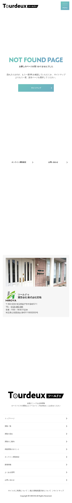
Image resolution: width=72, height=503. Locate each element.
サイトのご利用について (18, 491)
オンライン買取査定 (19, 162)
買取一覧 (8, 426)
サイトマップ (36, 88)
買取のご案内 (10, 441)
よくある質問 (10, 472)
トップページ (10, 418)
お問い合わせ (53, 162)
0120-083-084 (17, 307)
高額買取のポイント (12, 449)
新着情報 (8, 465)
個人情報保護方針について (40, 491)
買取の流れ (9, 434)
